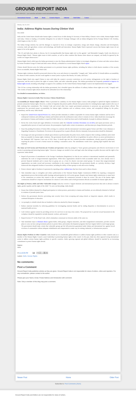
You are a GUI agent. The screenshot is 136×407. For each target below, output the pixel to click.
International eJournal (24, 17)
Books (44, 17)
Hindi (36, 17)
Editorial (66, 17)
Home (68, 377)
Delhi (25, 256)
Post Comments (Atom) (73, 384)
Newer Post (22, 377)
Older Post (114, 377)
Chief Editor (76, 17)
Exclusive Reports (55, 17)
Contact (86, 17)
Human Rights (32, 256)
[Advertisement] (68, 354)
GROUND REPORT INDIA (41, 8)
